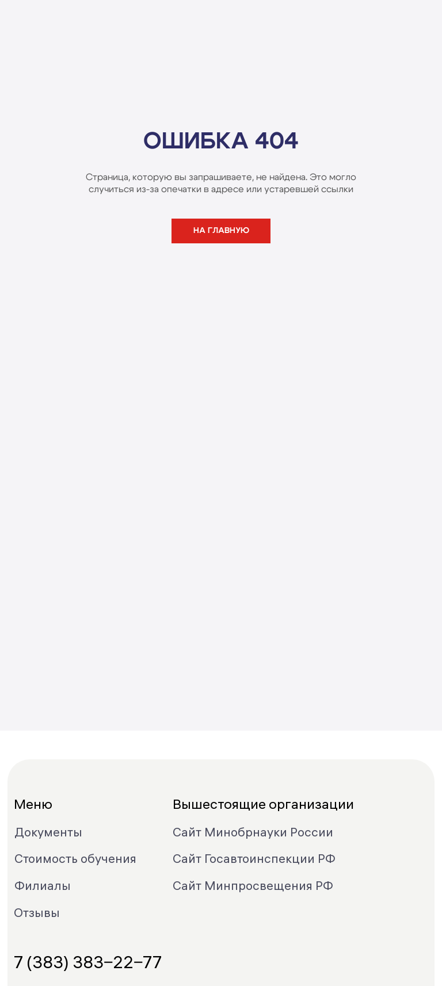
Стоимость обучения (75, 858)
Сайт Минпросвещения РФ (253, 885)
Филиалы (42, 885)
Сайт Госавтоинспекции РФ (254, 858)
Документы (48, 831)
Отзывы (37, 912)
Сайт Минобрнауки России (253, 831)
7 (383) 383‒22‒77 (88, 962)
